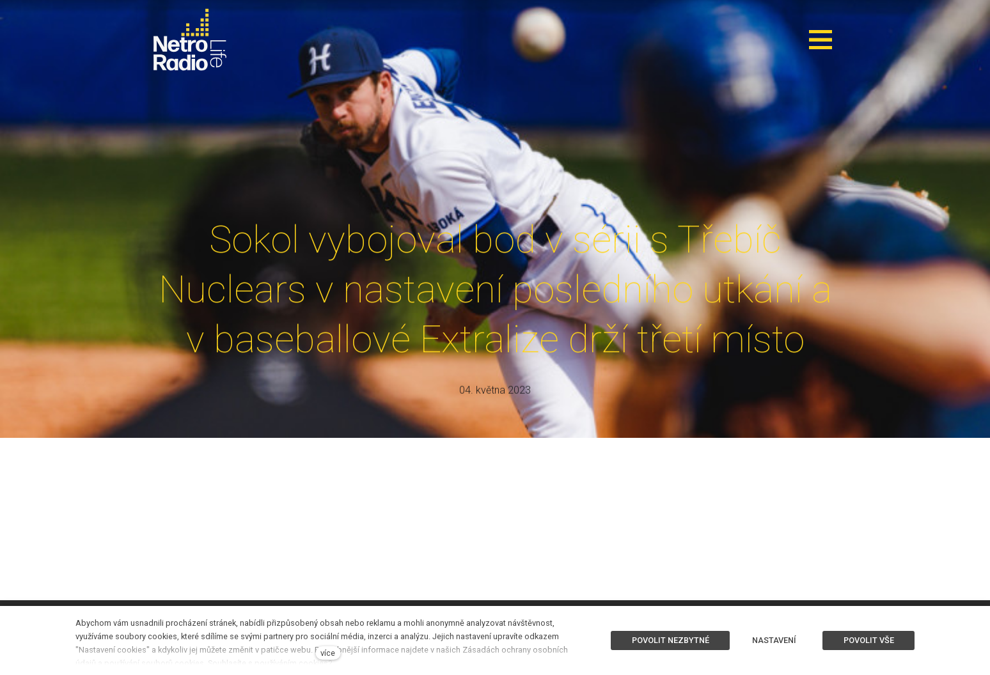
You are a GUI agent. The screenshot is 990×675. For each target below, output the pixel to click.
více (327, 653)
